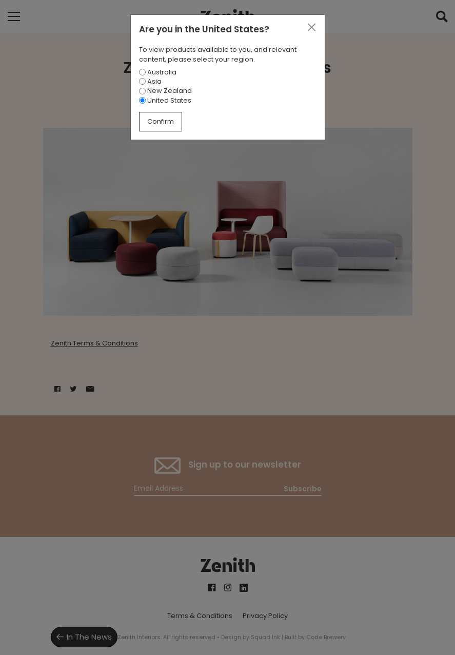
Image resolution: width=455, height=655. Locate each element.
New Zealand (165, 90)
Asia (150, 81)
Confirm (160, 121)
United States (165, 100)
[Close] (311, 28)
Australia (157, 72)
